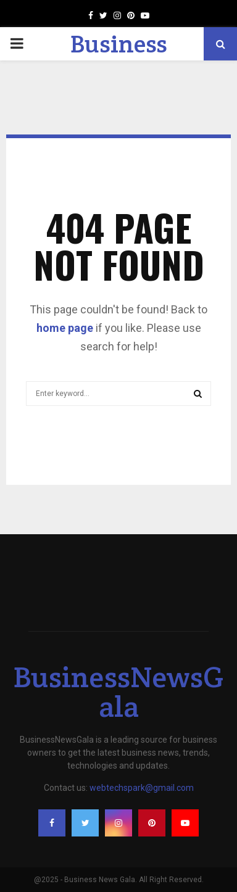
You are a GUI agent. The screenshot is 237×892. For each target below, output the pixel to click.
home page (64, 327)
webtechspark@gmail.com (141, 788)
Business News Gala (118, 59)
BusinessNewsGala (118, 691)
